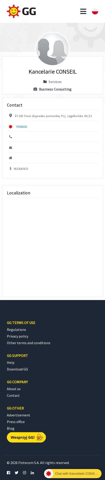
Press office (16, 421)
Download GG (17, 369)
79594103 (21, 127)
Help (10, 362)
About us (14, 388)
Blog (10, 428)
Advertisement (18, 415)
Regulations (16, 329)
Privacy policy (17, 336)
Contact (13, 395)
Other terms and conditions (28, 343)
